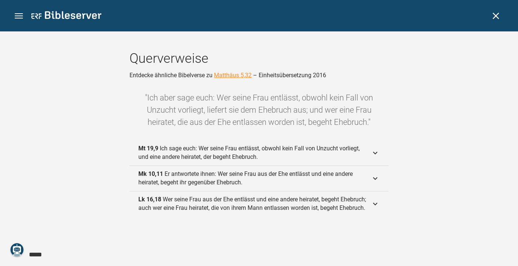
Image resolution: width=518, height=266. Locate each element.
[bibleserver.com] (66, 16)
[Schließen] (495, 15)
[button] (19, 16)
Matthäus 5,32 (233, 75)
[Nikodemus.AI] (17, 249)
